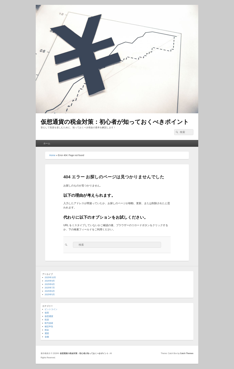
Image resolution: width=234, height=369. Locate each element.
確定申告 (49, 326)
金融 (47, 337)
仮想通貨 (49, 316)
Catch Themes (186, 353)
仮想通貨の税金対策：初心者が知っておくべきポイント (115, 122)
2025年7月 (50, 287)
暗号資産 (49, 323)
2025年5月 (50, 294)
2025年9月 (50, 281)
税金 (47, 330)
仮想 (47, 312)
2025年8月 (50, 284)
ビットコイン (51, 309)
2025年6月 (50, 291)
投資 (47, 319)
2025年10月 (50, 277)
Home (52, 155)
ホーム (46, 143)
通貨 (47, 333)
